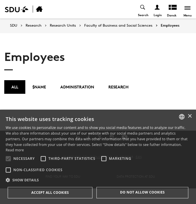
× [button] (189, 116)
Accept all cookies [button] (50, 192)
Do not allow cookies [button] (142, 192)
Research (34, 25)
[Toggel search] (143, 9)
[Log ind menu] (157, 9)
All (14, 86)
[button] (8, 158)
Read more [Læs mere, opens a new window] (15, 150)
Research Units (63, 25)
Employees (170, 25)
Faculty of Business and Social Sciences (118, 25)
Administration (77, 86)
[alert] (98, 157)
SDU (13, 25)
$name (39, 86)
